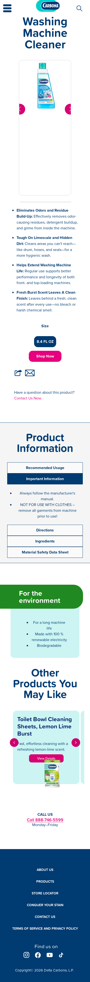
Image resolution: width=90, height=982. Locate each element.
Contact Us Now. (28, 398)
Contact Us (45, 916)
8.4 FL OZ (45, 341)
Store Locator (45, 893)
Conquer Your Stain (45, 905)
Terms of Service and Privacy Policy (45, 928)
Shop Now (45, 356)
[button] (4, 5)
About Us (45, 869)
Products (45, 881)
